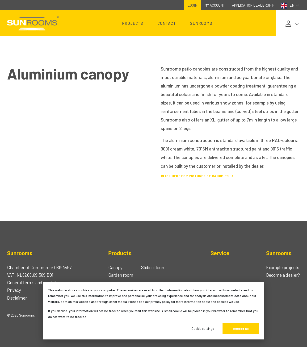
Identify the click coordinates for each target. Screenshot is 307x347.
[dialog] (153, 310)
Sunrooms (201, 23)
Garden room (120, 275)
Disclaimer (17, 298)
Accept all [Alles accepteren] (241, 328)
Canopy (115, 267)
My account (214, 5)
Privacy (14, 290)
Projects (132, 23)
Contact (166, 23)
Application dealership (253, 5)
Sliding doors (153, 267)
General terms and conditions (35, 282)
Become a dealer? (283, 275)
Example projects (282, 267)
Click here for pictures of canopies (198, 176)
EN (290, 5)
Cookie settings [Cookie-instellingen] (202, 328)
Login (192, 5)
